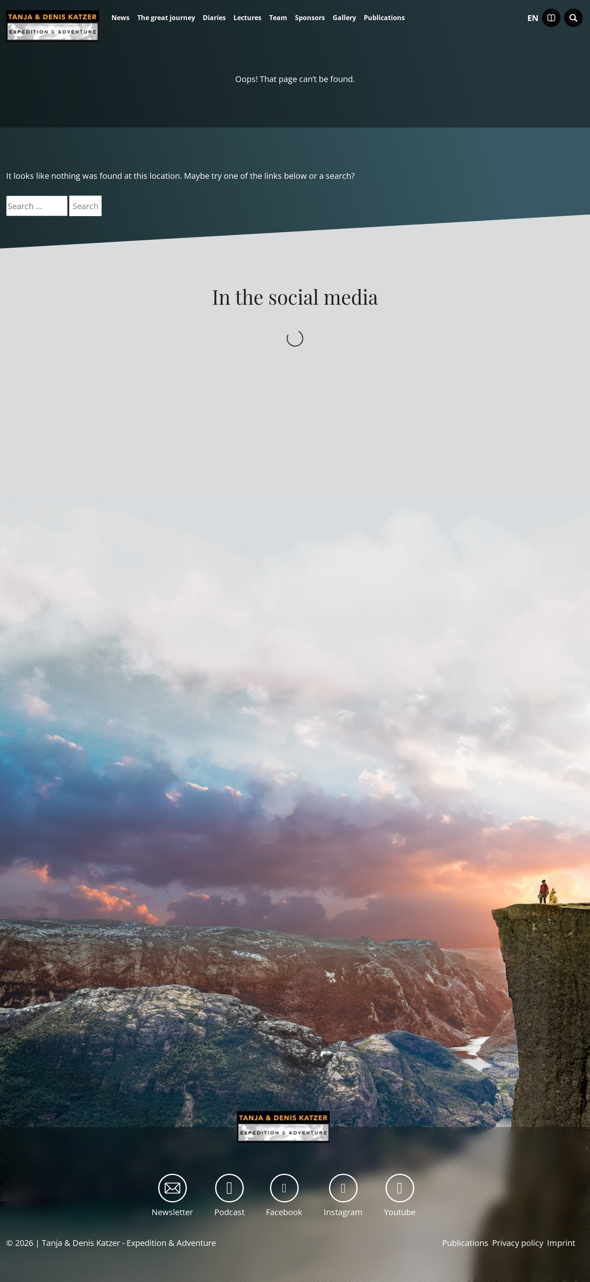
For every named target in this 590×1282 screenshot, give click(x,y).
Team (278, 18)
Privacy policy (517, 1242)
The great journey (166, 18)
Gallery (344, 18)
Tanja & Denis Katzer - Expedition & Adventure (129, 1242)
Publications (384, 18)
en (532, 18)
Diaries (214, 18)
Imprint (561, 1242)
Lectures (247, 18)
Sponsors (310, 18)
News (120, 18)
